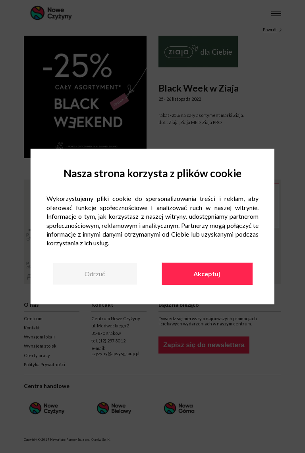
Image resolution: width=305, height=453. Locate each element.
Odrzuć (95, 273)
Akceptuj (206, 273)
